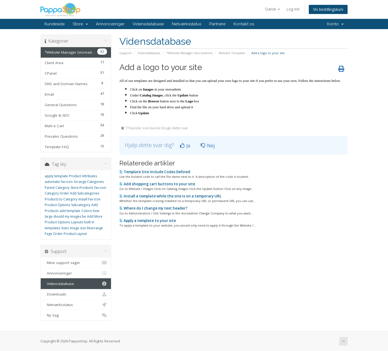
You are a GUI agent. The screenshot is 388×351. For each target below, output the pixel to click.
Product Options (57, 205)
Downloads (76, 294)
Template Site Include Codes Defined (154, 171)
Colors (86, 210)
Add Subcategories (84, 193)
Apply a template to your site (147, 220)
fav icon (100, 187)
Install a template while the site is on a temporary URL (170, 196)
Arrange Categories (89, 181)
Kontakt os (244, 24)
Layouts (77, 222)
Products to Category (61, 199)
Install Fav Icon (89, 199)
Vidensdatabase (148, 24)
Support (125, 53)
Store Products (82, 187)
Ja (185, 145)
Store (80, 24)
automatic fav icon (59, 181)
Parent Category (57, 187)
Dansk (272, 9)
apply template (56, 176)
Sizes (65, 228)
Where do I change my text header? (153, 208)
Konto (335, 24)
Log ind (292, 9)
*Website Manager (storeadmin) (190, 53)
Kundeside (54, 24)
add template (70, 210)
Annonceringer (110, 24)
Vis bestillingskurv (328, 9)
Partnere (217, 24)
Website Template (232, 53)
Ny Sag (76, 315)
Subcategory (80, 205)
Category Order (57, 193)
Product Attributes (83, 176)
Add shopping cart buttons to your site (157, 184)
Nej (208, 145)
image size (78, 228)
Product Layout (75, 233)
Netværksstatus (186, 24)
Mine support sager (76, 262)
